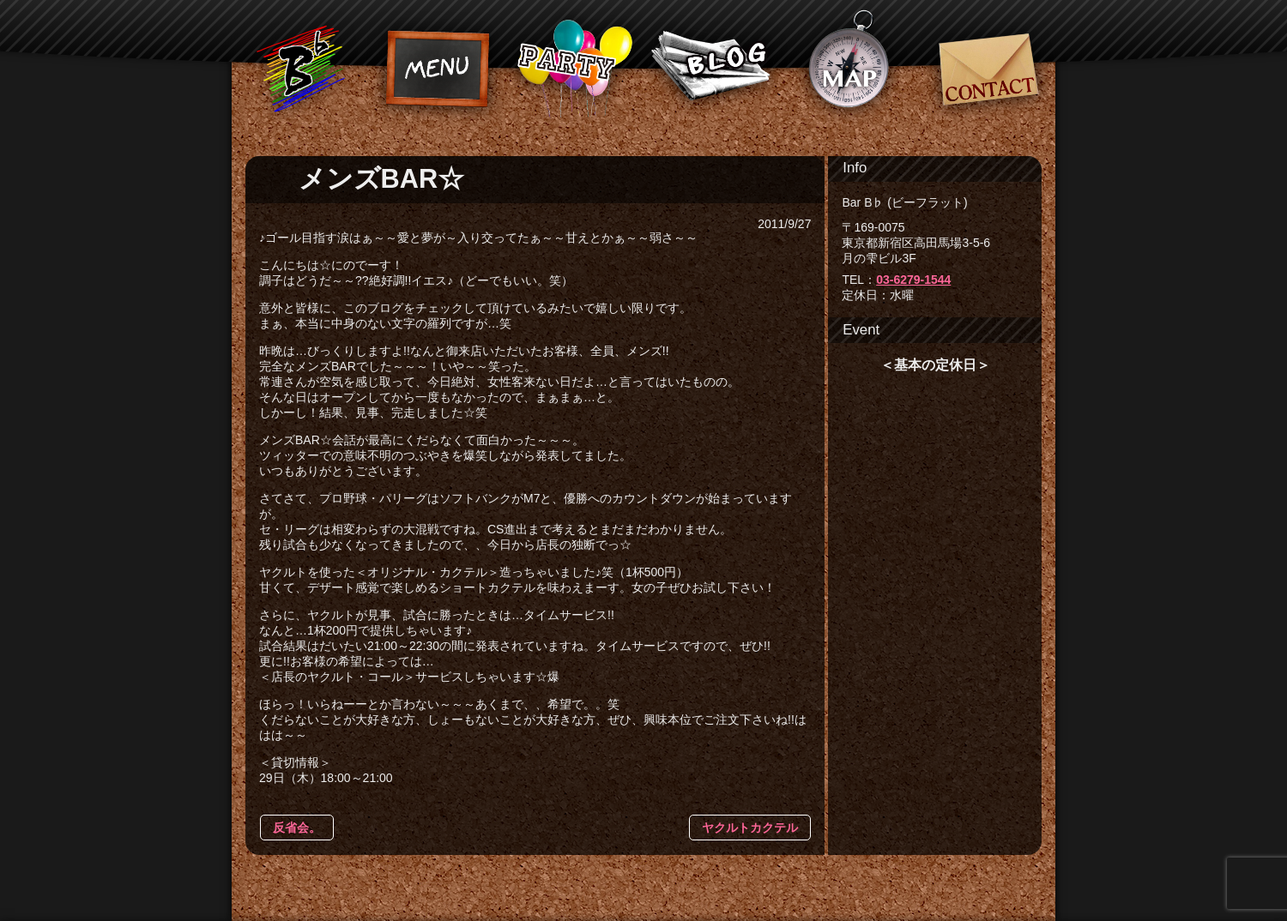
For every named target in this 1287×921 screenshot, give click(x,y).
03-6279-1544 (913, 279)
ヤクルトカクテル (750, 827)
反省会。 (297, 827)
